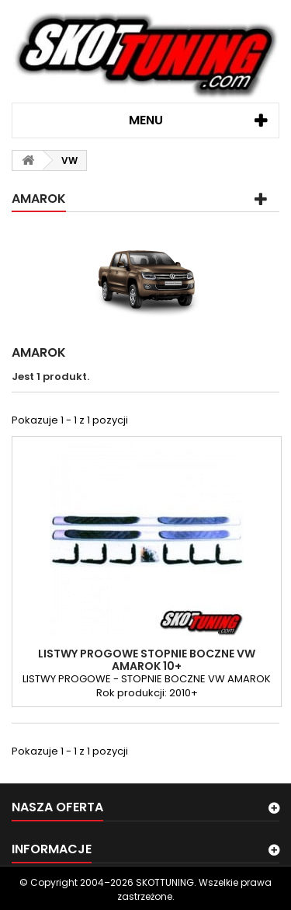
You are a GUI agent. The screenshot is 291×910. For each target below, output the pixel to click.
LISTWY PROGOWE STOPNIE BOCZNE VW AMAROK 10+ (146, 659)
